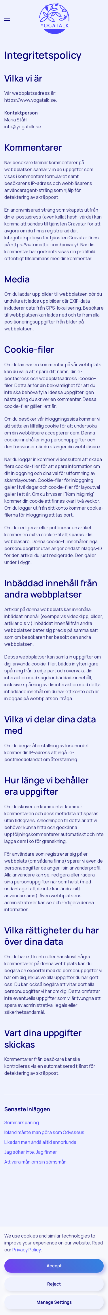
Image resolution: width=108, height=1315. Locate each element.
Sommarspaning (21, 1122)
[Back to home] (54, 19)
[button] (7, 19)
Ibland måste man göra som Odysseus (44, 1132)
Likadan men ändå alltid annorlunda (40, 1142)
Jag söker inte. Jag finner (30, 1152)
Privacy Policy (26, 1249)
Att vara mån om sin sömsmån (35, 1162)
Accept (54, 1266)
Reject (54, 1284)
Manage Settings (54, 1302)
